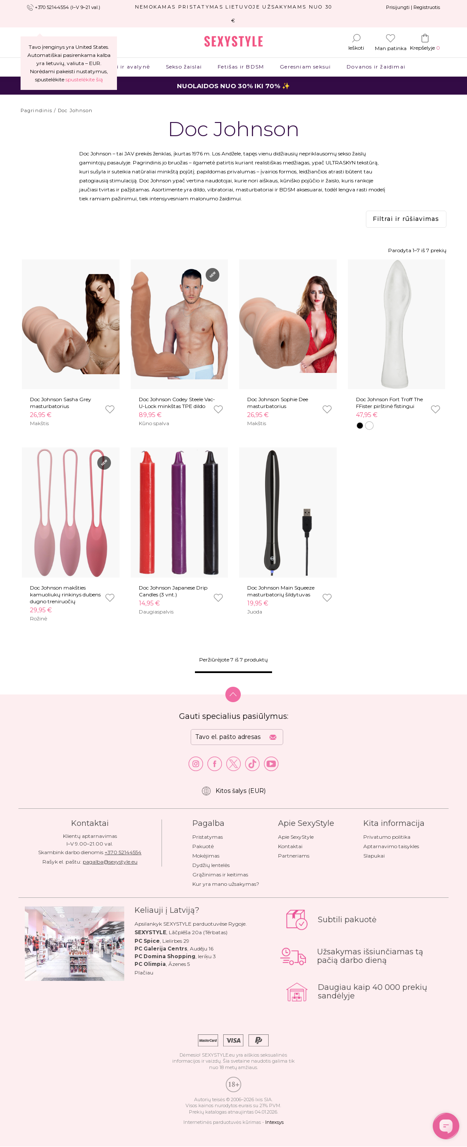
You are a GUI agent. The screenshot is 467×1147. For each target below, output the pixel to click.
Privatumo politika (386, 837)
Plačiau (144, 972)
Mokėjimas (205, 855)
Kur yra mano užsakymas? (225, 884)
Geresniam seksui (305, 66)
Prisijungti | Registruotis (413, 7)
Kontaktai (290, 846)
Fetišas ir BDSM (241, 66)
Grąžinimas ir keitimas (220, 874)
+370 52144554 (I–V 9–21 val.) (67, 7)
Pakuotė (203, 846)
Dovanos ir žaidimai (376, 66)
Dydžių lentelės (211, 865)
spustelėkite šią (84, 79)
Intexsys (274, 1122)
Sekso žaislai (183, 66)
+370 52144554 (123, 852)
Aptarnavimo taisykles (391, 846)
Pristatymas (207, 837)
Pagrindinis (36, 110)
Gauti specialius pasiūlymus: (233, 716)
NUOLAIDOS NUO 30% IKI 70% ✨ (233, 86)
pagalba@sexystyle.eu (110, 861)
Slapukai (374, 855)
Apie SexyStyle (296, 837)
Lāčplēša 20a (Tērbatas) (198, 932)
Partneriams (293, 855)
